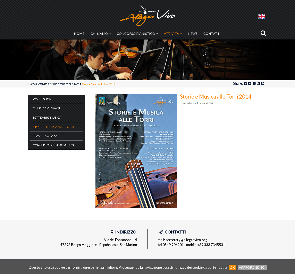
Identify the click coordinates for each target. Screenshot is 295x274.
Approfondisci (252, 267)
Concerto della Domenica (54, 145)
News (192, 33)
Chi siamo (101, 33)
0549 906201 (173, 245)
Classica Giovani (46, 108)
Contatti (212, 33)
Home (79, 33)
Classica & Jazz (45, 136)
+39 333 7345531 (211, 245)
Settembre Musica (47, 117)
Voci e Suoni (42, 99)
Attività (173, 33)
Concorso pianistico (137, 33)
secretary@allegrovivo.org (186, 240)
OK (232, 267)
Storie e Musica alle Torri (53, 126)
